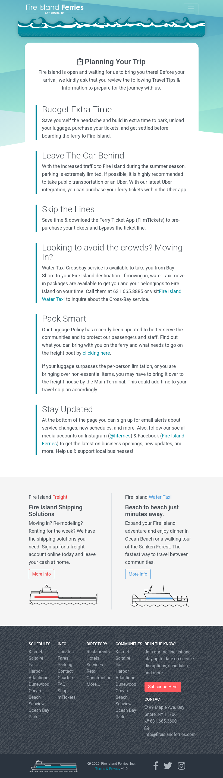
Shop (62, 690)
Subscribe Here (162, 686)
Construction (97, 677)
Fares (63, 658)
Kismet (35, 651)
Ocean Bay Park (39, 713)
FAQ (61, 684)
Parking (65, 664)
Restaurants (97, 651)
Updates (66, 651)
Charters (66, 677)
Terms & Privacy (107, 769)
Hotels (93, 658)
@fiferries (120, 436)
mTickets (67, 697)
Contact (65, 671)
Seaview (37, 703)
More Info (41, 574)
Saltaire (36, 658)
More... (93, 684)
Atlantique (39, 677)
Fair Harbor (35, 668)
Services (95, 664)
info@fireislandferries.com (169, 731)
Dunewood (39, 684)
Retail (92, 671)
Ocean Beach (35, 694)
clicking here (96, 353)
